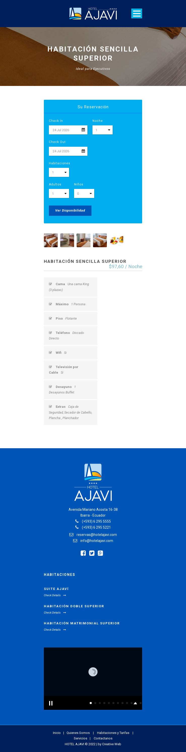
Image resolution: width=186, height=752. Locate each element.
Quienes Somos (78, 733)
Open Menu (136, 13)
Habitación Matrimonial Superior (82, 623)
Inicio (57, 733)
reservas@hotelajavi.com (97, 535)
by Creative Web (109, 744)
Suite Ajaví (56, 589)
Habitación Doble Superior (74, 606)
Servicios (80, 738)
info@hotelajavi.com (96, 541)
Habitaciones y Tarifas (113, 733)
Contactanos (103, 738)
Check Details (55, 595)
